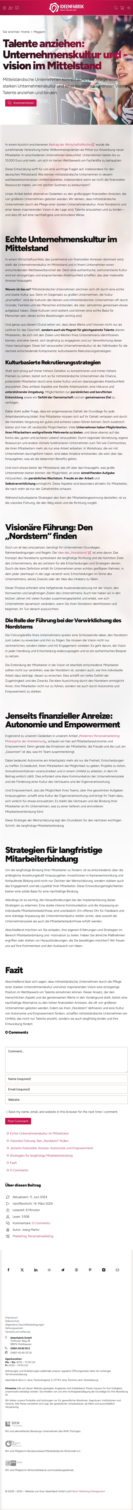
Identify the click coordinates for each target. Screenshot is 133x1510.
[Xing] (103, 1270)
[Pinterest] (90, 1270)
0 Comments (17, 1170)
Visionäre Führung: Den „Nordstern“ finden (37, 1141)
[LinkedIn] (36, 1270)
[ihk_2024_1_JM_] (14, 1462)
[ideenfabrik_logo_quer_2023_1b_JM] (66, 4)
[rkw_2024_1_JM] (14, 1423)
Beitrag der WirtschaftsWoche (70, 144)
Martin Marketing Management (88, 1491)
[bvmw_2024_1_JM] (14, 1442)
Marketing (19, 1236)
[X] (22, 1270)
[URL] (66, 1099)
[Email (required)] (66, 1089)
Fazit (11, 1163)
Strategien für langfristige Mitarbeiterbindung (39, 1155)
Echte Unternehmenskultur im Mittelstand (37, 1133)
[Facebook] (8, 1270)
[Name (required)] (66, 1079)
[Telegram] (62, 1270)
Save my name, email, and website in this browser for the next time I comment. (63, 1112)
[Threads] (76, 1270)
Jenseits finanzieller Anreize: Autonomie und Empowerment (49, 1148)
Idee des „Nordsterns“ (72, 553)
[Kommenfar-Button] (21, 103)
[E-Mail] (117, 1270)
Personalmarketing (40, 1236)
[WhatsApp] (49, 1270)
